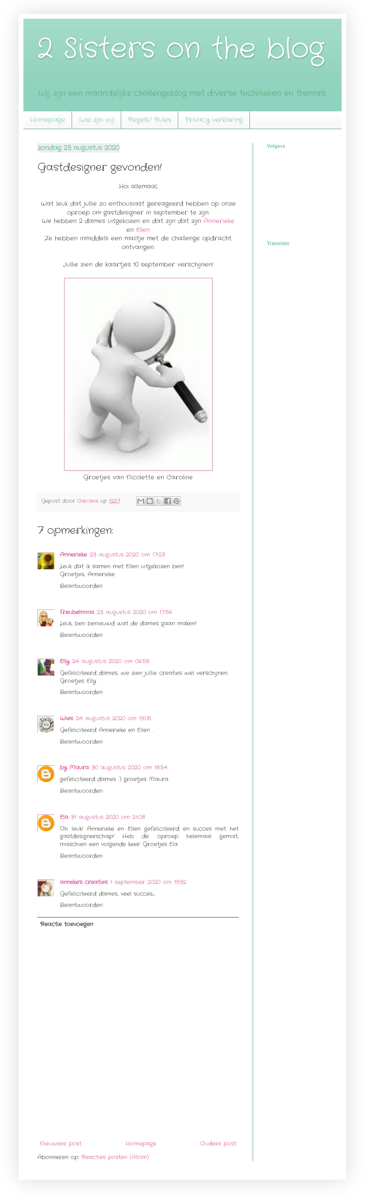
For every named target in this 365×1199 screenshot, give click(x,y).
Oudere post (218, 1144)
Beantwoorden (81, 586)
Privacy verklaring (214, 119)
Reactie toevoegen (66, 924)
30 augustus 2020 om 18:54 (130, 767)
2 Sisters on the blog (180, 49)
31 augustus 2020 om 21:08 (108, 817)
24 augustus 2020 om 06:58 (110, 661)
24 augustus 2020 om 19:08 (113, 718)
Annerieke (219, 221)
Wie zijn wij (96, 119)
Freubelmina (77, 612)
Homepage (47, 119)
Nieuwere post (60, 1144)
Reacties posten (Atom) (115, 1157)
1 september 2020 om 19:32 (148, 882)
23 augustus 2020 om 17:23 (127, 555)
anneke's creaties (84, 882)
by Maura (74, 767)
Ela (64, 817)
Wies (66, 718)
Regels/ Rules (149, 119)
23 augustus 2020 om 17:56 (134, 612)
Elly (64, 661)
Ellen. (143, 229)
